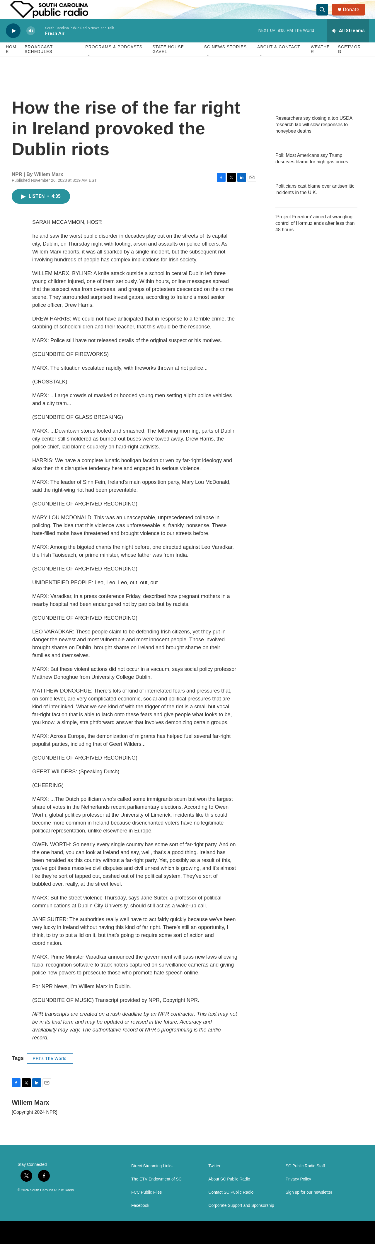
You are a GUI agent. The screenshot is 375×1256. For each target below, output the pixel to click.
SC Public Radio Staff (305, 1178)
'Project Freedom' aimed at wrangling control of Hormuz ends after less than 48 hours (314, 235)
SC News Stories (225, 58)
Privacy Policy (298, 1191)
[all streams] (348, 42)
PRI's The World (50, 1070)
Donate (354, 15)
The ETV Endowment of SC (156, 1191)
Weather (320, 61)
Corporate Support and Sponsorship (241, 1217)
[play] (13, 42)
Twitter (214, 1178)
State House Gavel (168, 61)
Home (11, 61)
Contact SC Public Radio (230, 1204)
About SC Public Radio (229, 1191)
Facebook (140, 1217)
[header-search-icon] (324, 15)
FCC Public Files (146, 1204)
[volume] (31, 42)
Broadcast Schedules (39, 61)
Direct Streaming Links (152, 1178)
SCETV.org (349, 61)
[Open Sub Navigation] (89, 68)
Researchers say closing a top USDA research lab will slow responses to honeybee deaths (313, 136)
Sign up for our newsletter (309, 1204)
